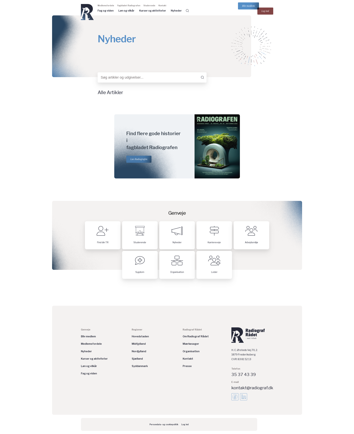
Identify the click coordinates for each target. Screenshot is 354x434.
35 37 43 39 (243, 374)
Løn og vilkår (126, 10)
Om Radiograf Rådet (196, 336)
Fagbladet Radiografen (128, 5)
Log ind (265, 11)
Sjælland (137, 358)
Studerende (149, 5)
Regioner (137, 329)
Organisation (191, 351)
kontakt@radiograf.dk (252, 387)
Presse (187, 366)
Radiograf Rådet (192, 329)
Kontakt (162, 5)
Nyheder (176, 10)
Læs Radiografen (138, 159)
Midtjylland (139, 343)
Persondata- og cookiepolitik (164, 424)
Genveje (85, 329)
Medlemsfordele (106, 5)
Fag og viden (106, 10)
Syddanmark (140, 366)
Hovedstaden (140, 336)
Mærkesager (191, 343)
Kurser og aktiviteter (152, 10)
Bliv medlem (248, 5)
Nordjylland (139, 351)
